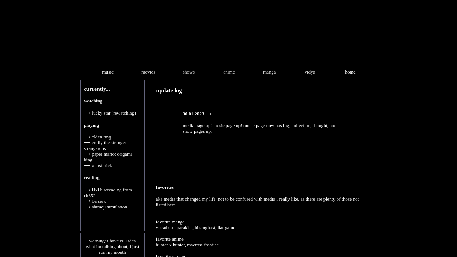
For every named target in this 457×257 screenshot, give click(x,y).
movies (148, 72)
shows (189, 72)
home (350, 72)
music (108, 72)
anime (229, 72)
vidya (310, 72)
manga (269, 72)
